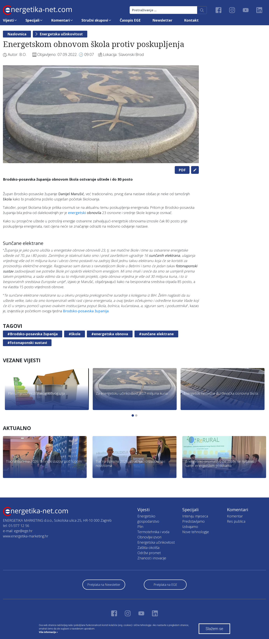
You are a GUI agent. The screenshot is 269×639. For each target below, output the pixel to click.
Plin (140, 526)
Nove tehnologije (195, 531)
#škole (74, 334)
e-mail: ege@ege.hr (17, 530)
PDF (182, 170)
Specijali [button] (32, 20)
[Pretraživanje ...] (163, 10)
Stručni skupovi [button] (94, 20)
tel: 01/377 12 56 (16, 525)
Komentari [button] (60, 20)
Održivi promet (149, 552)
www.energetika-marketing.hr (25, 536)
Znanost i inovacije (151, 558)
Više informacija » (48, 632)
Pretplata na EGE (165, 584)
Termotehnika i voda (153, 531)
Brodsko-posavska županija (86, 311)
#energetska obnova (109, 334)
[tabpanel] (101, 114)
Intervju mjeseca (195, 516)
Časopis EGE (130, 20)
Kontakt (191, 20)
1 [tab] (133, 415)
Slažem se (214, 628)
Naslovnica (16, 34)
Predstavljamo (193, 521)
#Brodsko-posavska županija (32, 334)
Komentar (235, 516)
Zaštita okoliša (148, 547)
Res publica (236, 521)
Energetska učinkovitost (61, 34)
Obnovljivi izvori (149, 537)
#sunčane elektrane (156, 334)
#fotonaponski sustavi (27, 342)
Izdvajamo (190, 526)
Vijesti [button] (8, 20)
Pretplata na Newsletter (103, 584)
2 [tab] (136, 415)
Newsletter (162, 20)
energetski (77, 212)
